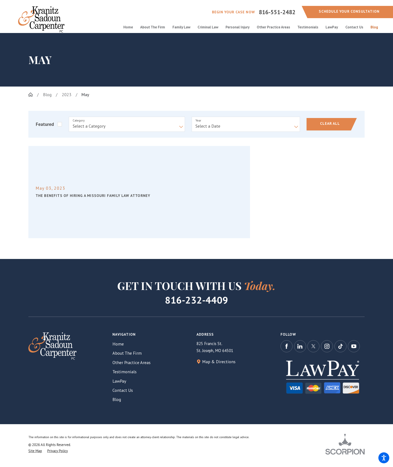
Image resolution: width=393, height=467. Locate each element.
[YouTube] (354, 346)
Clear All (330, 123)
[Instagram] (327, 346)
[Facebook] (287, 346)
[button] (383, 457)
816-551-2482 (277, 12)
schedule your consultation (349, 11)
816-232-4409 (196, 299)
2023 (66, 94)
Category (79, 120)
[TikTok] (340, 346)
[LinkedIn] (300, 346)
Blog (47, 94)
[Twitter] (313, 346)
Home (118, 344)
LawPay (119, 381)
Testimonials (124, 371)
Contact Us (122, 390)
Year (198, 120)
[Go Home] (32, 94)
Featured (45, 124)
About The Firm (127, 353)
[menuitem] (130, 27)
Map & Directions (218, 361)
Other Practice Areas (131, 362)
